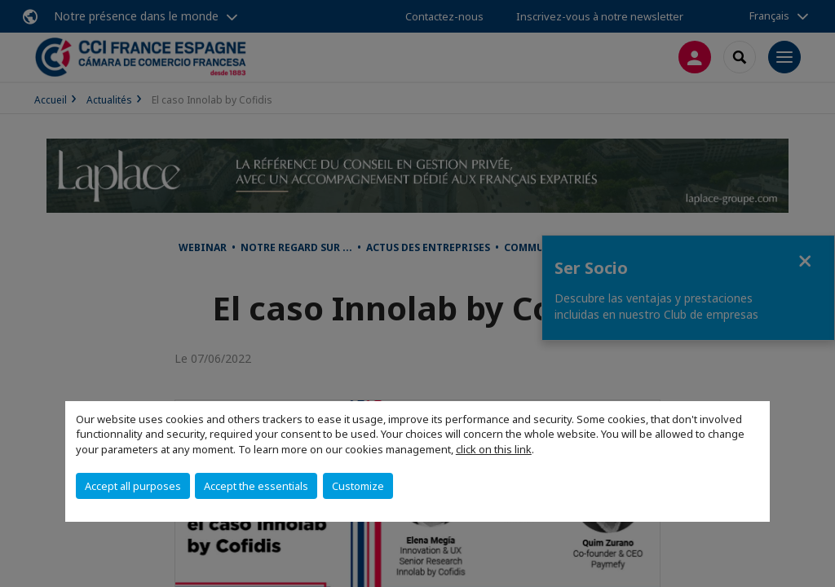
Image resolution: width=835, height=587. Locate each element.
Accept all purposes (133, 486)
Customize (358, 486)
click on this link (494, 449)
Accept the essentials (256, 486)
